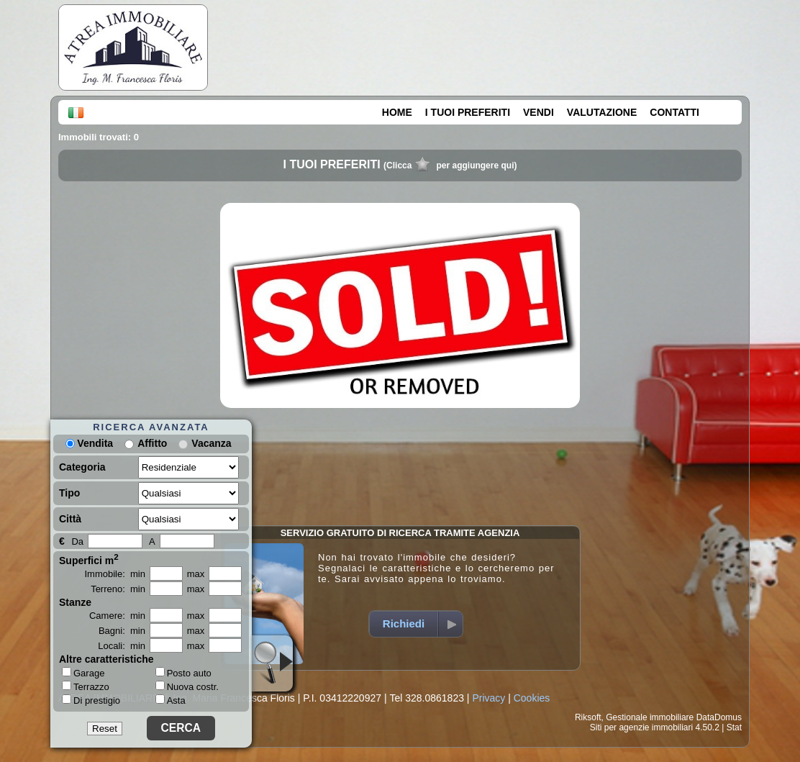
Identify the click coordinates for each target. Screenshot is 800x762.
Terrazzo (85, 686)
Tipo (69, 493)
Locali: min (121, 645)
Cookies (532, 698)
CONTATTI (674, 112)
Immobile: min (114, 573)
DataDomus (719, 717)
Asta (170, 700)
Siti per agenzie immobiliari (641, 727)
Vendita (89, 443)
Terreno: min (118, 589)
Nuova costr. (187, 686)
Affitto (152, 443)
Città (70, 519)
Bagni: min (122, 630)
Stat (734, 727)
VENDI (538, 112)
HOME (397, 112)
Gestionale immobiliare (650, 717)
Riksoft (588, 717)
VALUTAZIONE (602, 112)
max (196, 573)
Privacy (488, 698)
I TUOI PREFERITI (467, 112)
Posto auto (183, 673)
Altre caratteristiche (106, 659)
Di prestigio (91, 700)
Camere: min (117, 615)
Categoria (82, 467)
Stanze (75, 602)
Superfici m (89, 559)
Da (77, 541)
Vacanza (211, 443)
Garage (83, 673)
